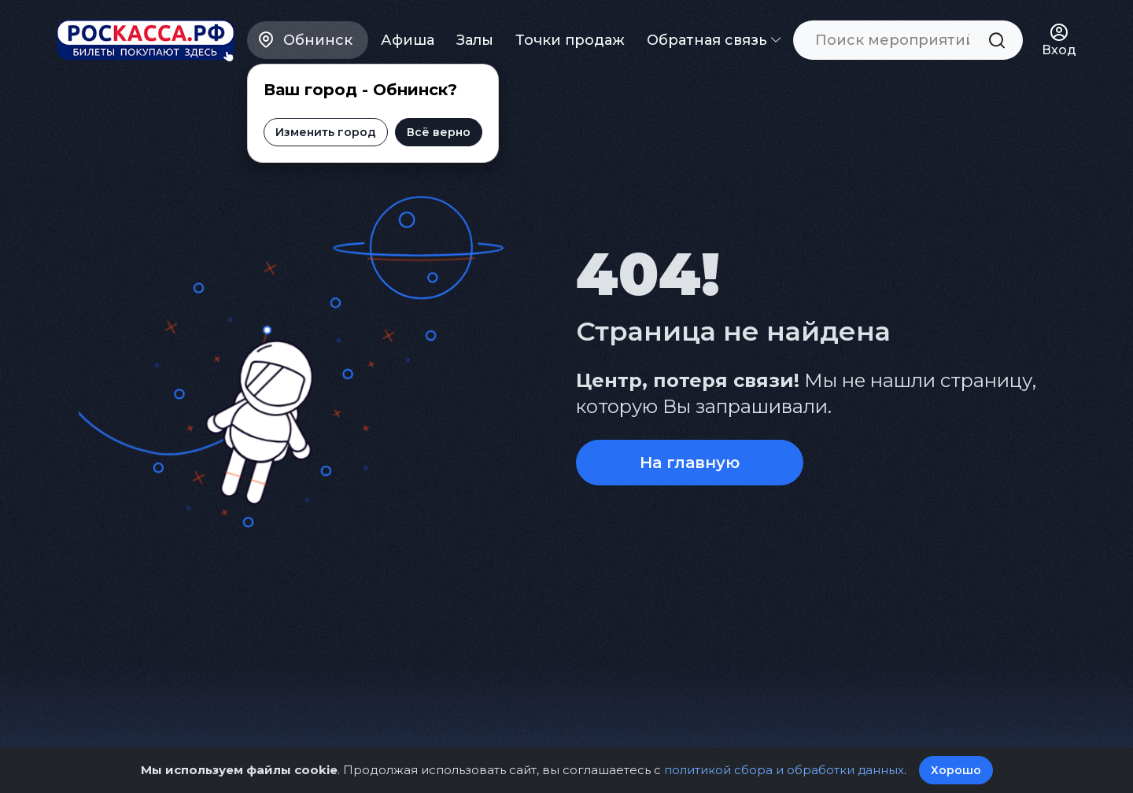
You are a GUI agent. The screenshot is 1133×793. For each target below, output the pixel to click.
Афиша (407, 39)
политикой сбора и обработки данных (783, 769)
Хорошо (956, 770)
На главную (690, 462)
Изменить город (325, 131)
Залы (474, 39)
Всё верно (439, 131)
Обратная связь (714, 39)
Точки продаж (570, 39)
